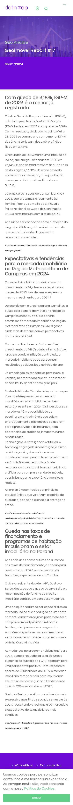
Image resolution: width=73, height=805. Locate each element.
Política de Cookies (39, 788)
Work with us (24, 765)
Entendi (36, 798)
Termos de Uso (51, 765)
